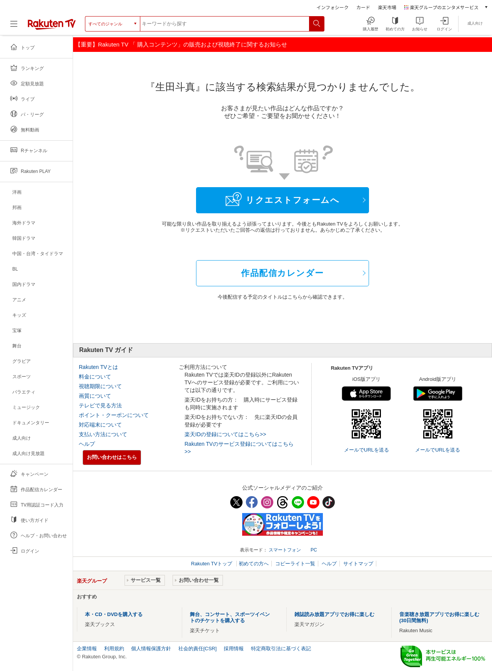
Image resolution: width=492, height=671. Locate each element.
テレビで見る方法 (100, 405)
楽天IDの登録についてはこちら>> (225, 434)
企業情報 (87, 648)
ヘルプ (87, 444)
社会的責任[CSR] (197, 648)
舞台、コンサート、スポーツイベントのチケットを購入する (230, 617)
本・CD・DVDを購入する (114, 614)
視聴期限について (100, 386)
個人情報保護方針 (151, 648)
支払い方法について (103, 434)
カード (363, 7)
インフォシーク (332, 7)
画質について (95, 396)
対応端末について (100, 425)
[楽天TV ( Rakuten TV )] (52, 24)
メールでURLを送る (366, 450)
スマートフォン (285, 550)
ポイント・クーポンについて (114, 415)
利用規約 (114, 648)
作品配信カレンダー (282, 273)
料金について (95, 377)
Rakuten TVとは (98, 367)
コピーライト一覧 (295, 563)
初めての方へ (254, 563)
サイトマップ (358, 563)
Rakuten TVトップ (212, 563)
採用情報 (234, 648)
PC (314, 550)
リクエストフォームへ (282, 199)
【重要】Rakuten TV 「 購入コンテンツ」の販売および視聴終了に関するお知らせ (181, 44)
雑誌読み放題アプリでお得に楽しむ (334, 614)
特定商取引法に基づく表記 (281, 648)
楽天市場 (387, 7)
